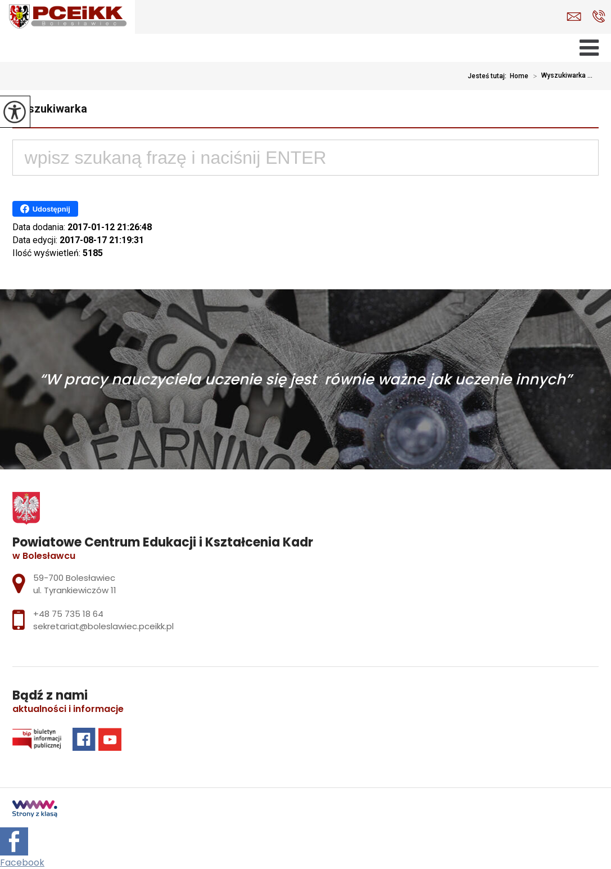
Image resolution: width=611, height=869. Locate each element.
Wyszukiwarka (49, 108)
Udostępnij (45, 208)
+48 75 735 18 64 (598, 16)
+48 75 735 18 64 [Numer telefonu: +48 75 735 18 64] (68, 614)
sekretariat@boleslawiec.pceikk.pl (574, 16)
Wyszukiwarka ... (560, 76)
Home (519, 76)
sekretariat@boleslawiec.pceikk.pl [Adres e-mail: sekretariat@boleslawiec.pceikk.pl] (103, 626)
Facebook (22, 862)
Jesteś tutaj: (489, 76)
